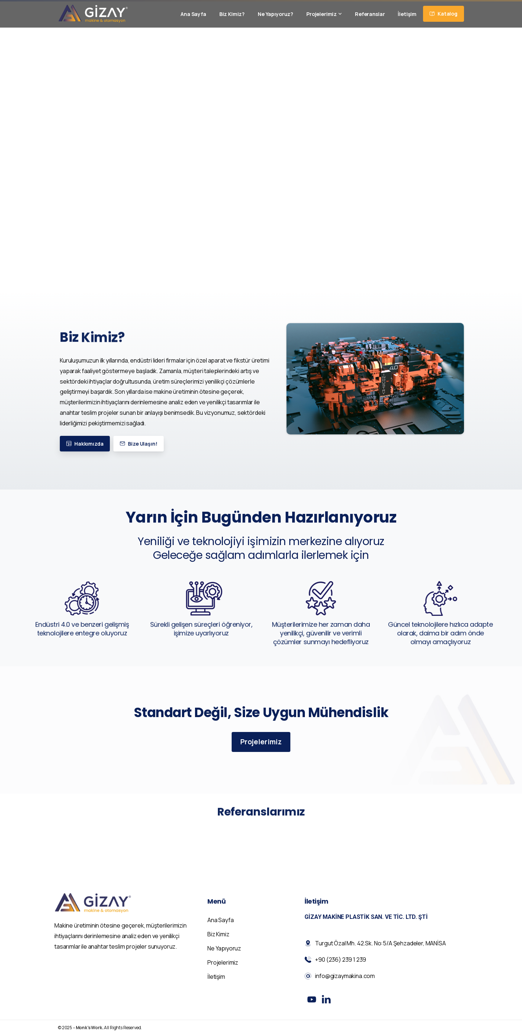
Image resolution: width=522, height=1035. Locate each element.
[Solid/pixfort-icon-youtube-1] (311, 1003)
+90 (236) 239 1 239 (162, 39)
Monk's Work (89, 1031)
